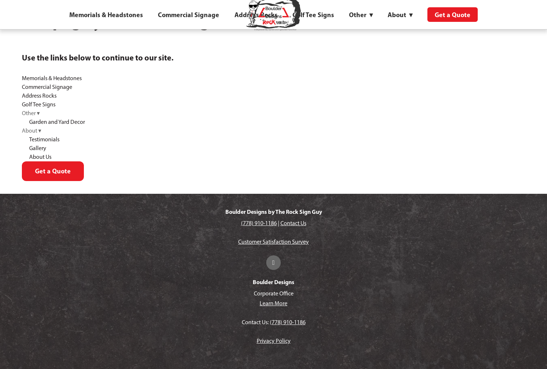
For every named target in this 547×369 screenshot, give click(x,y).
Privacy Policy (274, 340)
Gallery (37, 148)
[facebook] (273, 262)
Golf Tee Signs (313, 15)
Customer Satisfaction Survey (273, 241)
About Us (40, 156)
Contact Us (293, 223)
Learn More (273, 303)
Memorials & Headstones (106, 15)
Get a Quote (452, 15)
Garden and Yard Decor (57, 121)
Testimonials (44, 139)
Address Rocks (39, 95)
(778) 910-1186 (259, 223)
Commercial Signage (188, 15)
